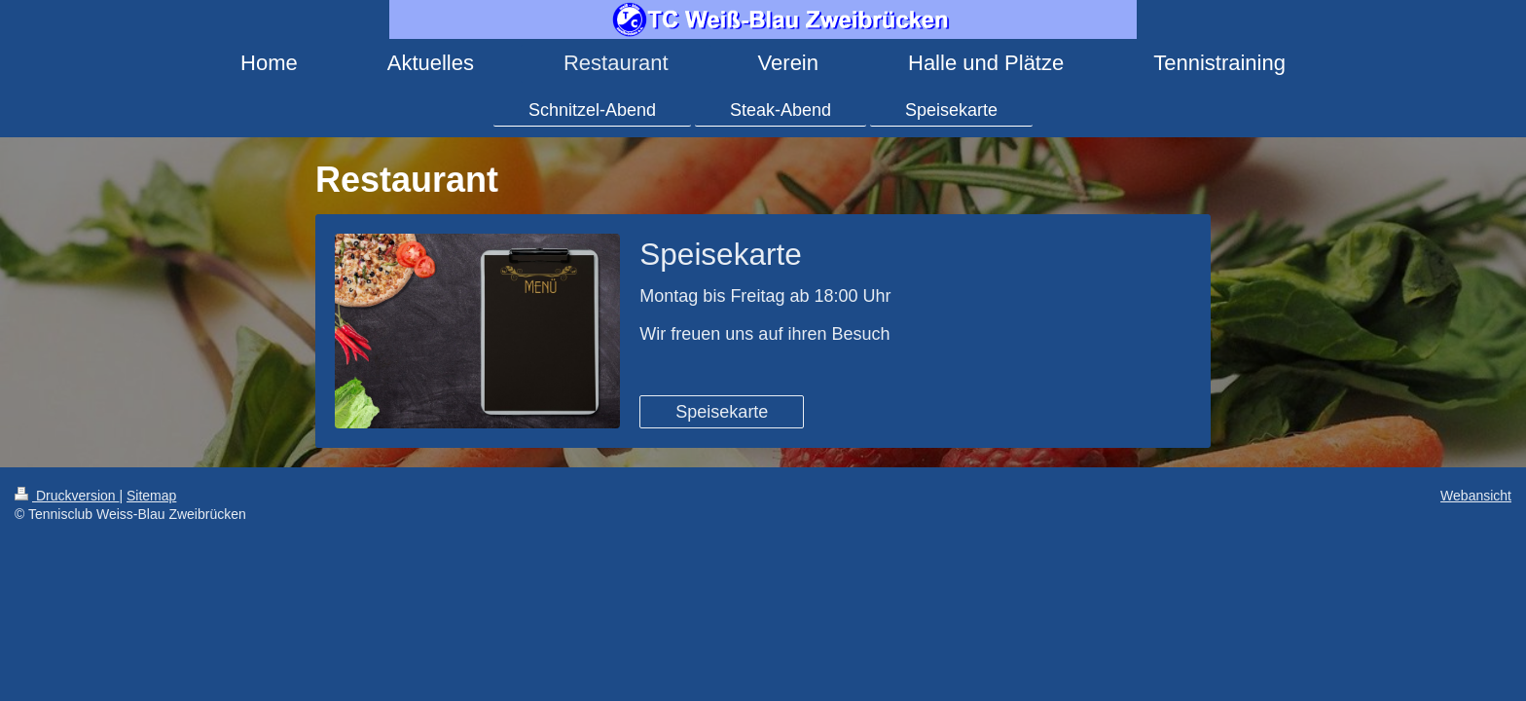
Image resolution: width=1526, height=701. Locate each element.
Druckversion (67, 495)
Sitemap (151, 495)
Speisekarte (721, 412)
